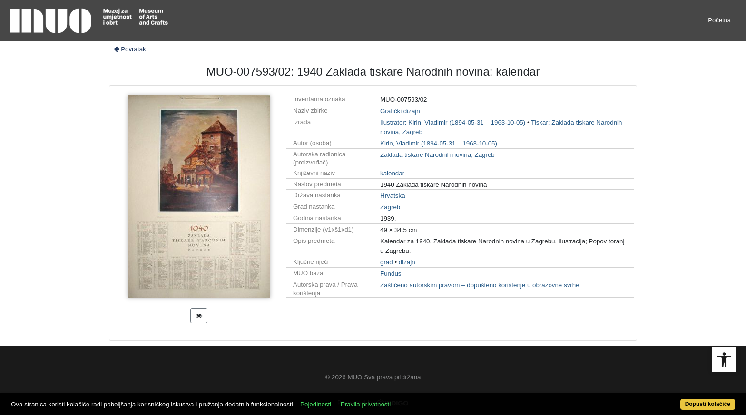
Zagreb (390, 207)
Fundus (390, 273)
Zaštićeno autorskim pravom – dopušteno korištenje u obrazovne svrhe (479, 285)
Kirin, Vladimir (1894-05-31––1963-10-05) (438, 143)
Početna (719, 20)
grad (386, 262)
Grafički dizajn (400, 111)
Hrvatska (392, 195)
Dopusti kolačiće (707, 404)
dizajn (407, 262)
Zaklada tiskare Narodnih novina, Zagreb (437, 154)
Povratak (129, 49)
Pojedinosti (315, 404)
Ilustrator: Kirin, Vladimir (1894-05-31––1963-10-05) (452, 122)
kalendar (392, 173)
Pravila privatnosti (366, 404)
